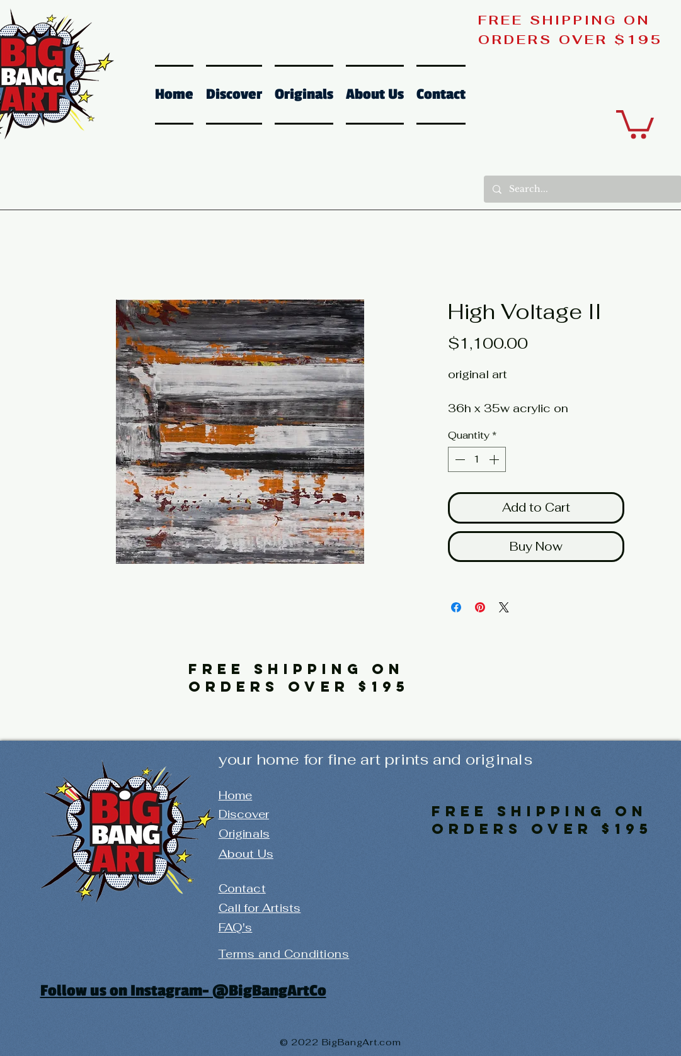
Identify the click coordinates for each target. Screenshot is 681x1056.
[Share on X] (504, 607)
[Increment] (495, 459)
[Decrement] (458, 459)
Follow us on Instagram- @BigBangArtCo (183, 990)
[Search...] (582, 189)
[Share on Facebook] (456, 607)
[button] (635, 122)
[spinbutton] (476, 459)
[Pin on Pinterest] (480, 607)
